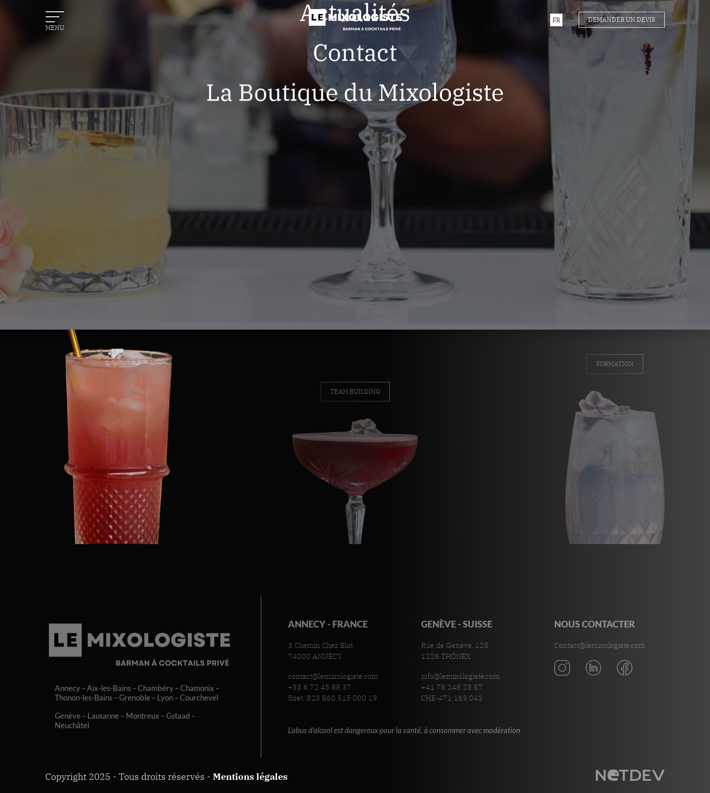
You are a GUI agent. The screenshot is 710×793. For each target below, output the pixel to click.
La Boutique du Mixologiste (355, 158)
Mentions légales (250, 776)
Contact (355, 117)
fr (556, 20)
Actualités (355, 78)
